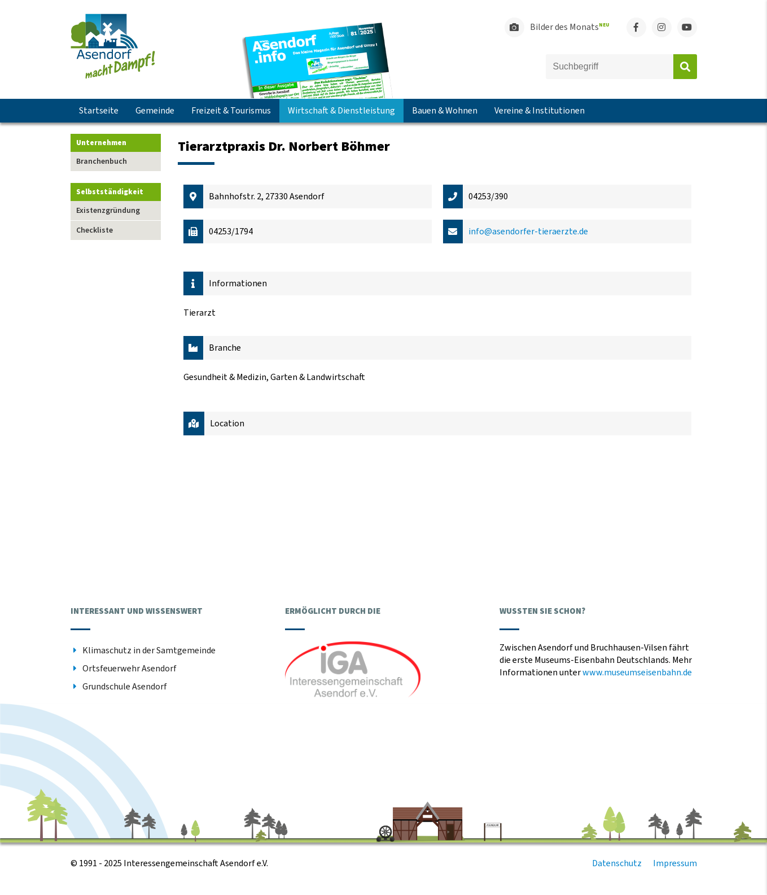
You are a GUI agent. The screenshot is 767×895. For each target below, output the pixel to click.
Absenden (685, 66)
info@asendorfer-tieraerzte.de (528, 231)
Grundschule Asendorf (124, 686)
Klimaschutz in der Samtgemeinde (149, 650)
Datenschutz (617, 863)
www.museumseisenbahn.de (637, 672)
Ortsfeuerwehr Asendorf (129, 668)
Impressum (675, 863)
